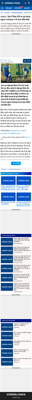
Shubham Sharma (6, 60)
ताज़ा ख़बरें (7, 12)
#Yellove (23, 130)
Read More (16, 163)
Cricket (18, 397)
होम (2, 8)
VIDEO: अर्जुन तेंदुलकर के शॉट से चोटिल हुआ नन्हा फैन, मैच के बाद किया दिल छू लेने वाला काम (8, 188)
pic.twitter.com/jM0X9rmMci (10, 133)
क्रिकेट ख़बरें (9, 8)
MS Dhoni (3, 169)
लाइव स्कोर (26, 8)
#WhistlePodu (15, 130)
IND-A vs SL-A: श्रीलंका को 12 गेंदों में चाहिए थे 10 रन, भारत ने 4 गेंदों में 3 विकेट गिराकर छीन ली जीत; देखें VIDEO (23, 190)
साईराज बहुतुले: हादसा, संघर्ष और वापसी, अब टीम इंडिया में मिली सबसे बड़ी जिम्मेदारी (22, 240)
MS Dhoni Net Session (14, 169)
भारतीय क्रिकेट (17, 8)
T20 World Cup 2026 (16, 12)
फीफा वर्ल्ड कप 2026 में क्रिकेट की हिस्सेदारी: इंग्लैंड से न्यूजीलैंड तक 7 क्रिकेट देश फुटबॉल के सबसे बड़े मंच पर (22, 249)
